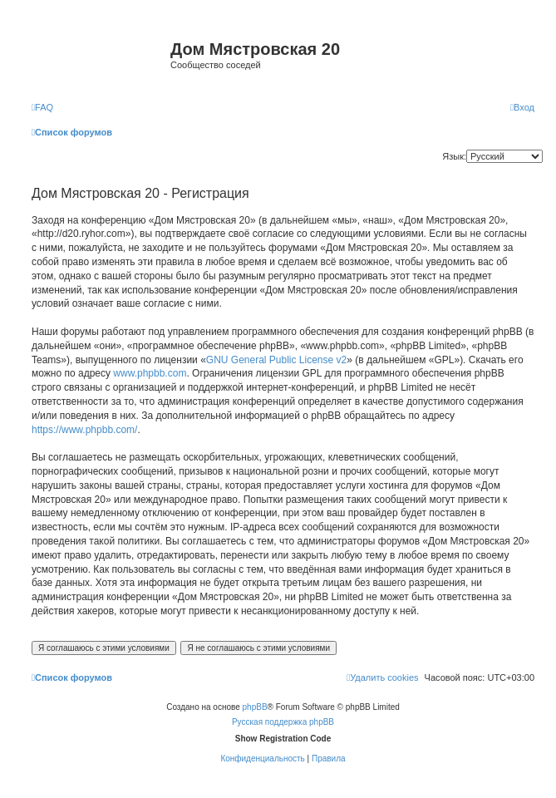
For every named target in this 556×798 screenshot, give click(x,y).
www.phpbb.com (149, 373)
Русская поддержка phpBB (283, 722)
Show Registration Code (283, 738)
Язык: (454, 156)
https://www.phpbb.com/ (84, 430)
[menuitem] (42, 107)
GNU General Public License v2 (276, 360)
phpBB (255, 707)
